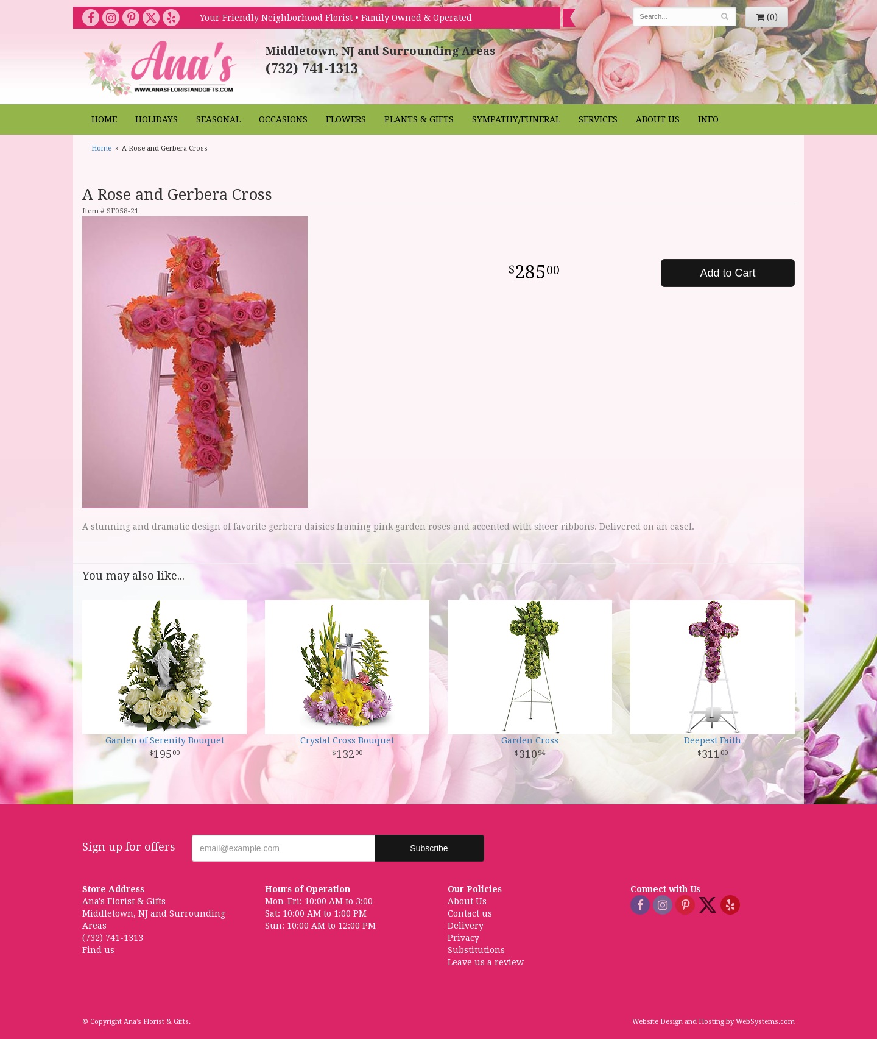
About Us (658, 119)
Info (708, 119)
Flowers (346, 119)
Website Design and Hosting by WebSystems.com (713, 1022)
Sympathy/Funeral (516, 119)
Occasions (283, 119)
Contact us (470, 913)
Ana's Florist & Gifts (161, 68)
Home (104, 119)
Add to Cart (727, 273)
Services (598, 119)
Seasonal (218, 119)
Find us (98, 950)
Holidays (156, 119)
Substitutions (476, 950)
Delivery (466, 926)
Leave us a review (486, 962)
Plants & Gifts (419, 119)
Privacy (463, 938)
